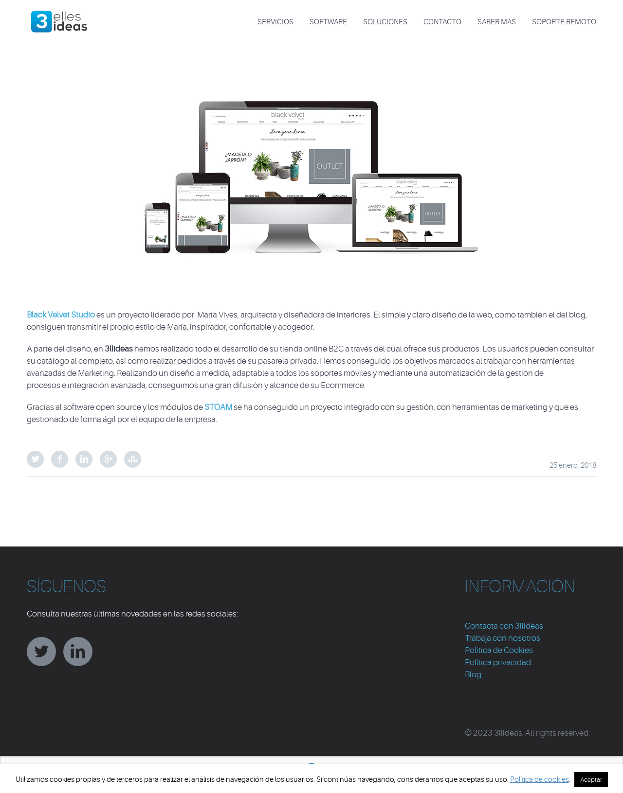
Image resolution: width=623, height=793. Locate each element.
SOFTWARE (328, 22)
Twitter (35, 459)
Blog (473, 674)
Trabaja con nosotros (502, 638)
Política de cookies (539, 779)
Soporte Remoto (564, 22)
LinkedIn (83, 459)
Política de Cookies (499, 650)
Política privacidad (498, 662)
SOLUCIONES (385, 22)
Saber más (496, 22)
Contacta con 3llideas (504, 626)
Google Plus (108, 459)
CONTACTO (442, 22)
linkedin (77, 651)
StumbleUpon (132, 459)
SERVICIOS (275, 22)
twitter (41, 651)
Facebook (59, 459)
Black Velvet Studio (61, 314)
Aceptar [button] (591, 779)
